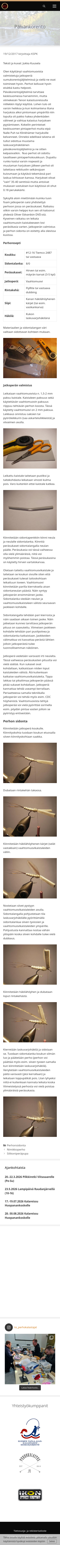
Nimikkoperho (16, 1149)
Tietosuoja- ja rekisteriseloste (30, 1530)
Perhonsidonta (16, 1145)
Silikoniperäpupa (17, 1153)
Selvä (52, 1541)
